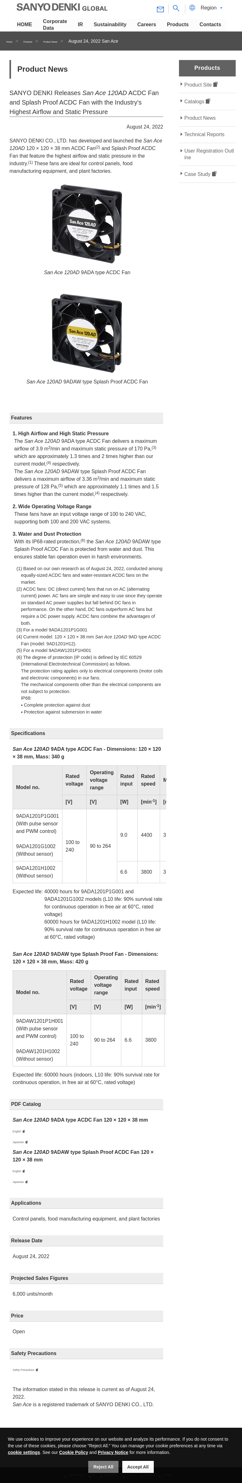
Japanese (23, 1142)
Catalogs (194, 101)
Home (12, 41)
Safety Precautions (34, 1372)
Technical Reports (204, 134)
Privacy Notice (113, 1452)
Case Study (197, 174)
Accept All (138, 1466)
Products (37, 41)
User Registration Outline (209, 154)
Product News (71, 41)
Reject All (103, 1466)
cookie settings (24, 1452)
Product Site (198, 84)
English (21, 1131)
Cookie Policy (73, 1452)
